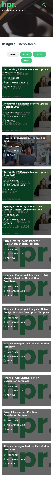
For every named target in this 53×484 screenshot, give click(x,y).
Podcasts (39, 54)
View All (13, 54)
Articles (26, 54)
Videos (26, 60)
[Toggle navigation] (48, 5)
